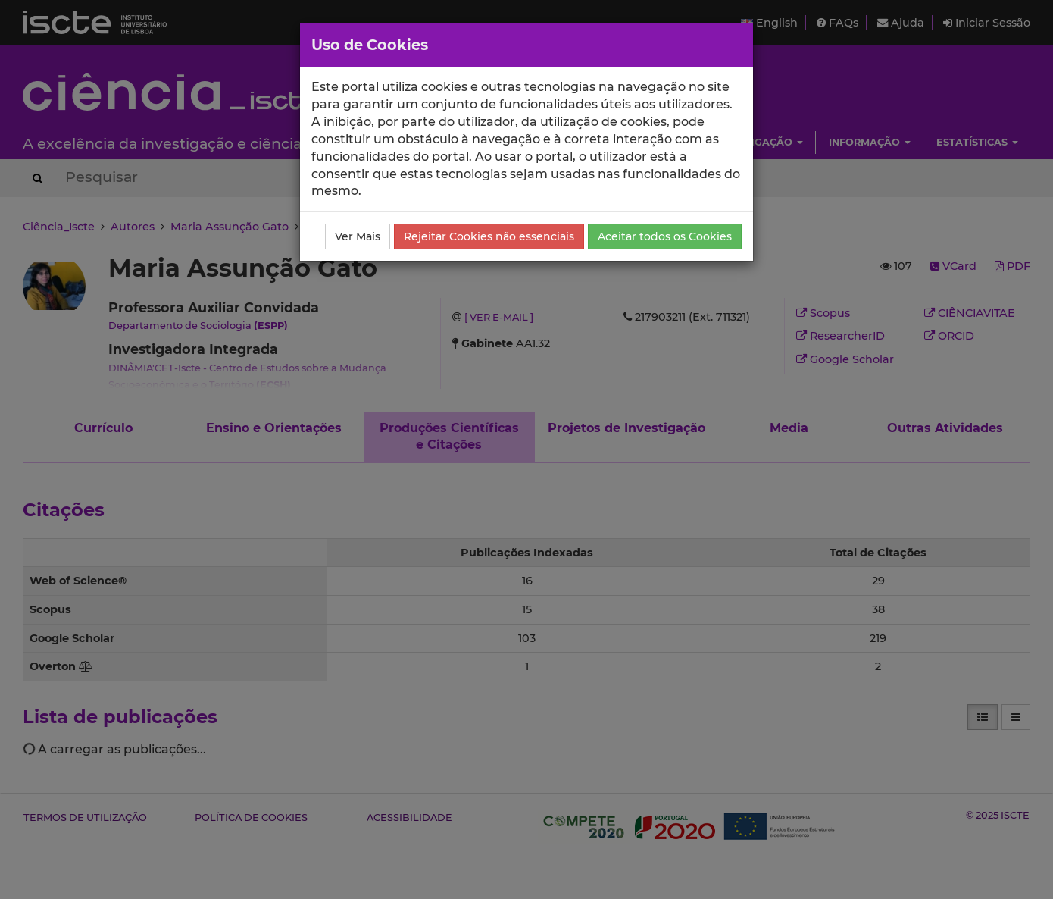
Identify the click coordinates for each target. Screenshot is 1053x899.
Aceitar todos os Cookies (665, 236)
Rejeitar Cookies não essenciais (489, 236)
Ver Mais (357, 236)
